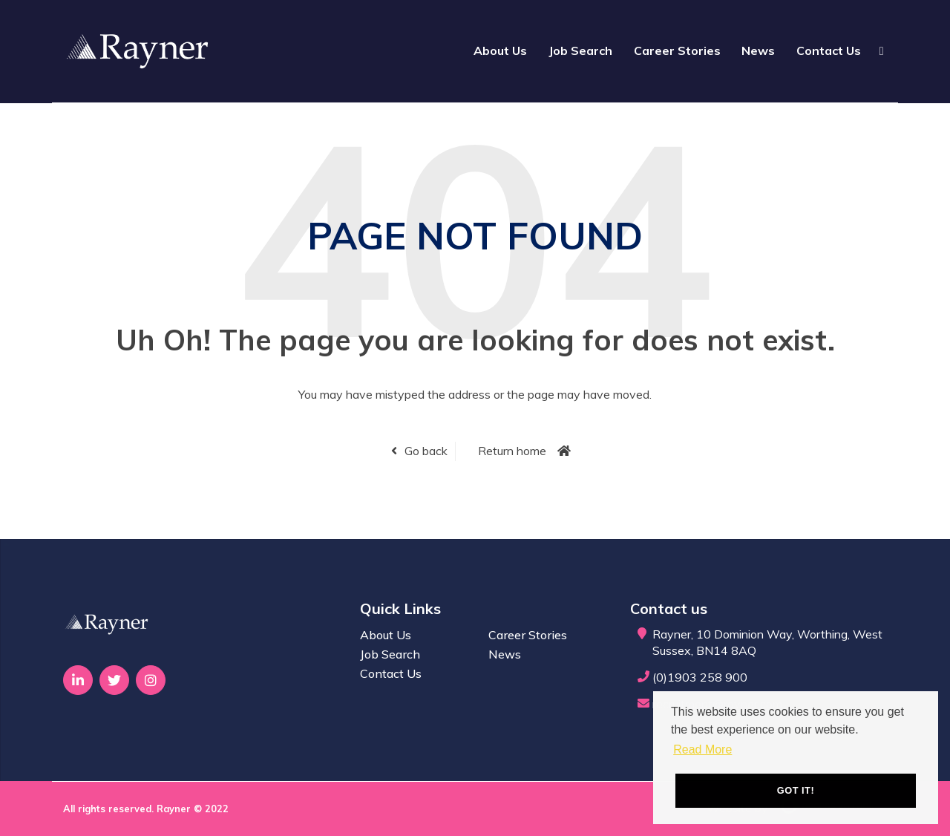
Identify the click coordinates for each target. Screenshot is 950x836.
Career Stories (677, 50)
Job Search (580, 50)
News (758, 50)
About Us (500, 50)
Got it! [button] (795, 790)
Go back (426, 450)
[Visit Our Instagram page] (151, 680)
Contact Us (828, 50)
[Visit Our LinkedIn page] (78, 680)
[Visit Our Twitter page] (114, 680)
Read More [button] (702, 749)
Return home (512, 450)
